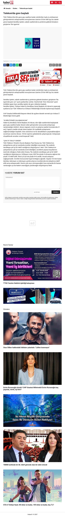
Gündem (15, 8)
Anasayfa (7, 8)
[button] (53, 65)
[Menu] (55, 2)
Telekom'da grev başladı (26, 8)
